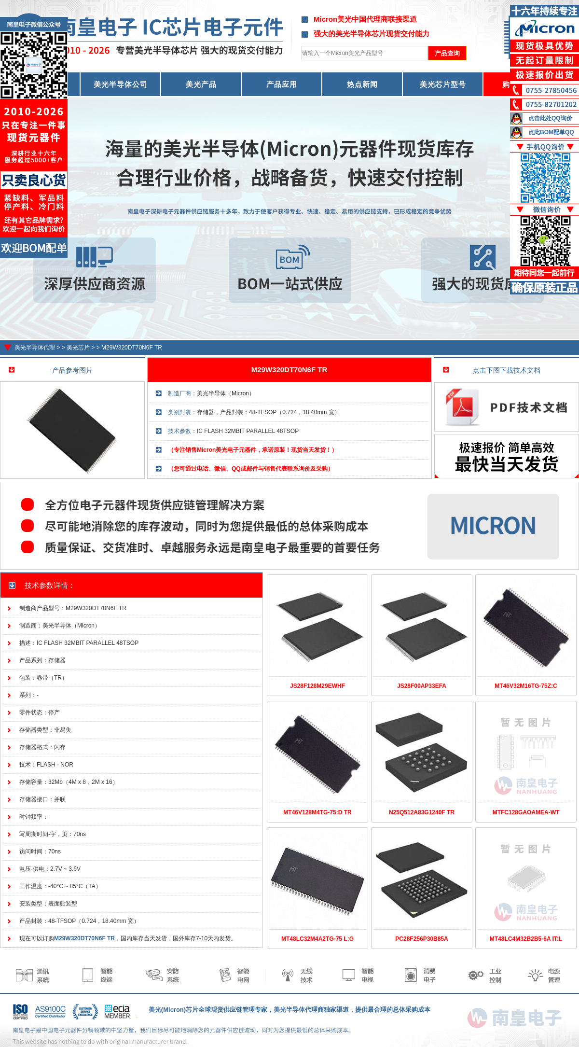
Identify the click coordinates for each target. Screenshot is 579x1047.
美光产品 (201, 84)
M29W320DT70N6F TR (131, 347)
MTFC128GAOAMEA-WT (526, 812)
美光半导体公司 (121, 84)
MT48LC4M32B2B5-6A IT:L (526, 938)
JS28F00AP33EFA (421, 686)
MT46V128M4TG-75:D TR (317, 812)
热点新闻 (362, 84)
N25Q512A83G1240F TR (422, 812)
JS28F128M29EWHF (317, 686)
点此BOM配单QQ (551, 132)
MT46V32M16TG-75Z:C (526, 686)
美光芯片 (78, 347)
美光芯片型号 (443, 84)
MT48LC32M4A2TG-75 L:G (317, 938)
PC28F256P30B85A (421, 938)
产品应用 (281, 84)
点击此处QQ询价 (550, 118)
